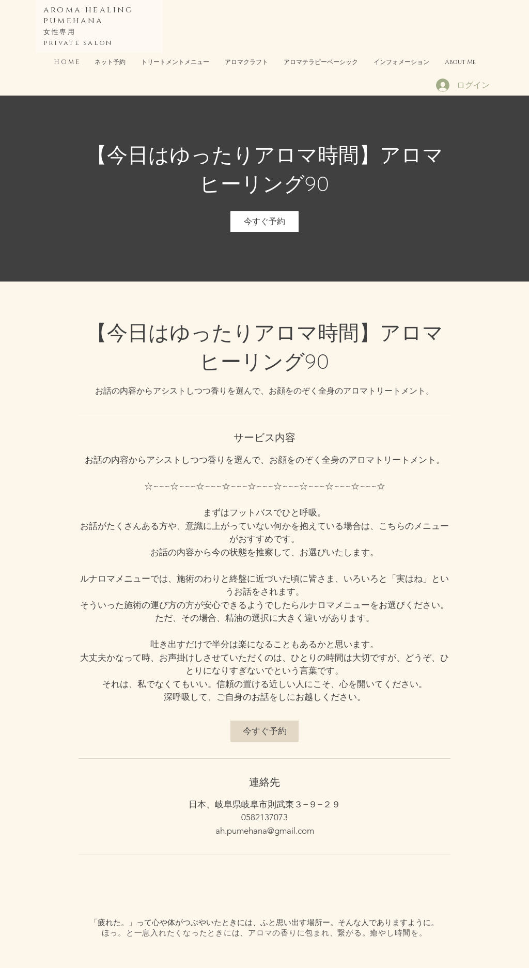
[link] (264, 221)
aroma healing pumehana (88, 15)
